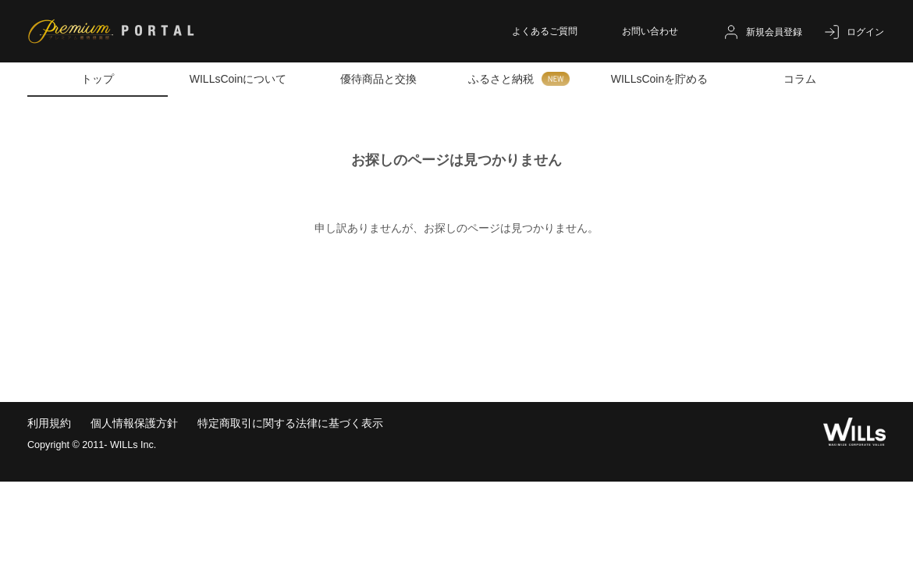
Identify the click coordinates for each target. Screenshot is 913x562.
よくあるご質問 (544, 31)
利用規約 (49, 423)
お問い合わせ (650, 31)
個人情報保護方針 (134, 423)
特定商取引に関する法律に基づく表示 (290, 423)
